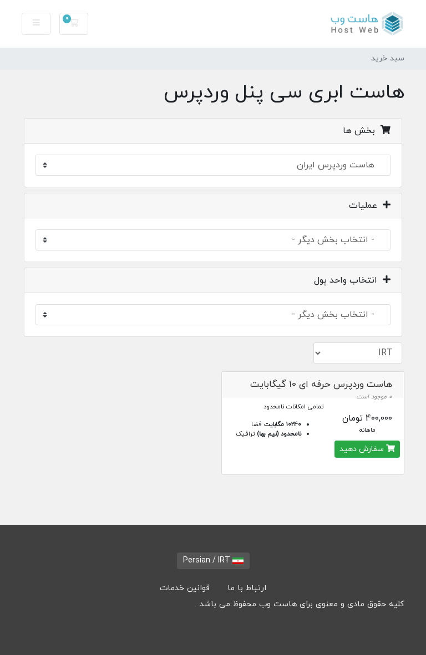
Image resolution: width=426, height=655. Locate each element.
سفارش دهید (367, 449)
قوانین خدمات (185, 588)
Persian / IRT (213, 560)
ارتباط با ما (246, 588)
